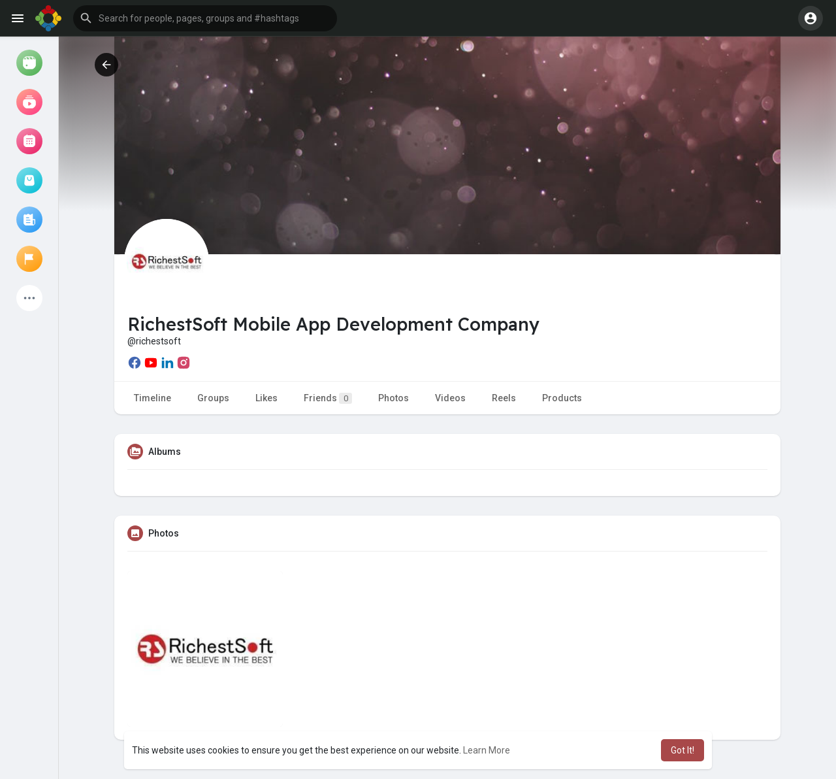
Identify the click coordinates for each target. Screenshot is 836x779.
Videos (450, 398)
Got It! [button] (682, 750)
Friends (328, 398)
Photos (393, 398)
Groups (213, 398)
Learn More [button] (486, 750)
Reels (504, 398)
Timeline (152, 398)
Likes (266, 398)
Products (562, 398)
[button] (205, 18)
